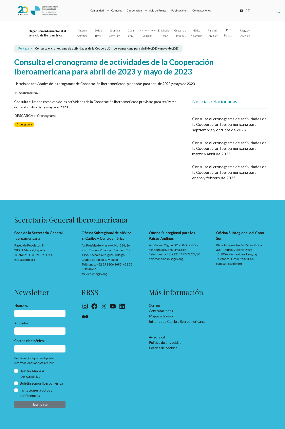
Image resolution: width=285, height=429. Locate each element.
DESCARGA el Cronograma (35, 115)
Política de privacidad (165, 342)
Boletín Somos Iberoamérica (41, 383)
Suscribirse (40, 404)
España (164, 35)
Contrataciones (161, 311)
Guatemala (180, 30)
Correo (154, 305)
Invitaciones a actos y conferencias (36, 393)
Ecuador (147, 35)
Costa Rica (114, 35)
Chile (131, 35)
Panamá (212, 30)
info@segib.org (24, 259)
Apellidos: (21, 323)
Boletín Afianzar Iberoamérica (32, 373)
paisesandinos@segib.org (166, 259)
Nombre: (21, 305)
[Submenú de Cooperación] (146, 11)
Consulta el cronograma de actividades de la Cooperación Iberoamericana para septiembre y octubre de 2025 (229, 124)
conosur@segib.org (229, 263)
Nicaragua (196, 35)
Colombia (114, 30)
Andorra (82, 30)
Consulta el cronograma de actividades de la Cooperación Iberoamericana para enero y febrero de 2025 (229, 172)
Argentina (82, 35)
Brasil (98, 35)
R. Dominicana (147, 30)
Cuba (131, 30)
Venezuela (244, 35)
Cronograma (24, 124)
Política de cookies (163, 348)
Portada (23, 48)
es (242, 10)
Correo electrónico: (29, 340)
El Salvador (164, 30)
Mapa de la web (161, 316)
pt (248, 10)
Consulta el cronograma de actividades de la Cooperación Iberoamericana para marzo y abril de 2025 (229, 148)
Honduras (180, 35)
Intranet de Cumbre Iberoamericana (177, 321)
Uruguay (245, 30)
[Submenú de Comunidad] (108, 11)
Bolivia (98, 30)
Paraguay (212, 35)
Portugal (228, 35)
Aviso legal (157, 337)
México (196, 30)
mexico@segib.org (94, 274)
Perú (228, 30)
